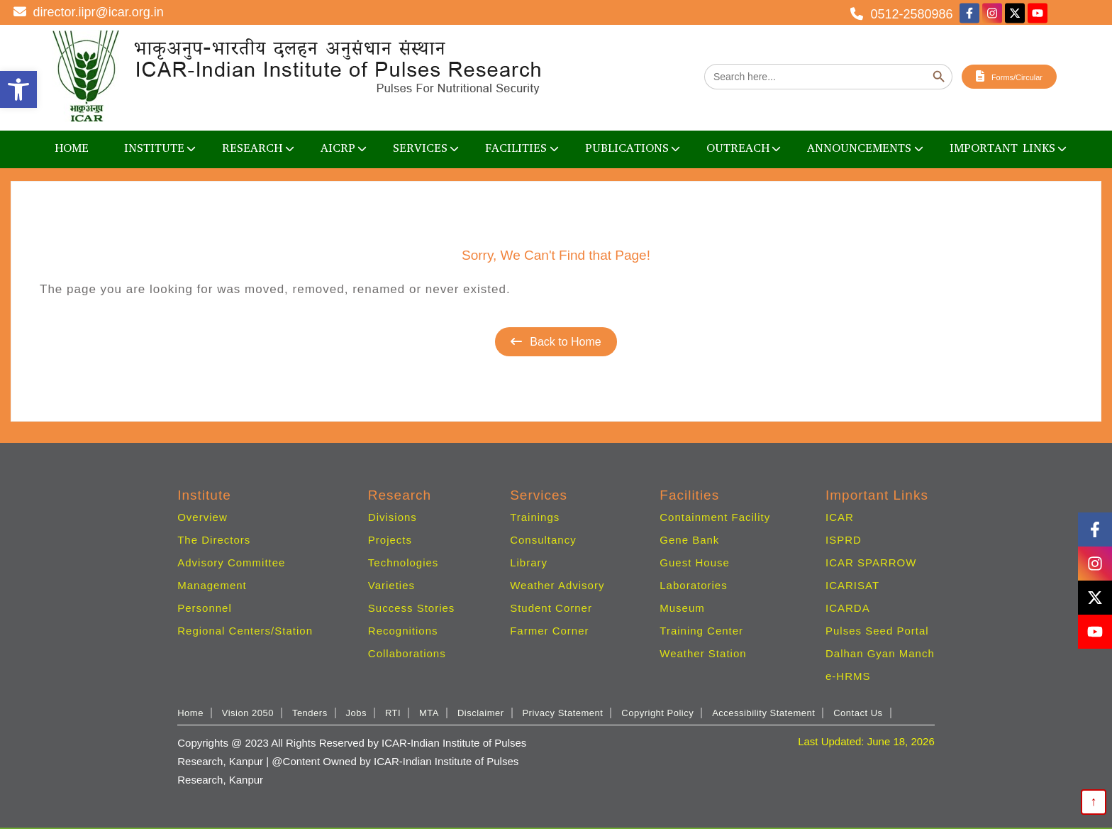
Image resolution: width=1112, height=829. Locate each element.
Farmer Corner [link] (549, 631)
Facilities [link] (516, 148)
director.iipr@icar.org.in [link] (88, 12)
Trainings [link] (535, 517)
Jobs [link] (356, 713)
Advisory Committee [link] (231, 562)
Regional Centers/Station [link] (245, 631)
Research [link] (252, 148)
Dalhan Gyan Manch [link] (880, 653)
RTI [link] (393, 713)
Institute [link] (154, 148)
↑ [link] (1094, 801)
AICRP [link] (338, 148)
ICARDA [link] (847, 608)
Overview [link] (202, 517)
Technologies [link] (403, 562)
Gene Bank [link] (689, 540)
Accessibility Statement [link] (763, 713)
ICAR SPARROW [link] (870, 562)
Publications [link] (627, 148)
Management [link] (212, 585)
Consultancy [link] (543, 540)
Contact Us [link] (857, 713)
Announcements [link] (859, 148)
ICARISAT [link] (852, 585)
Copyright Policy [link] (657, 713)
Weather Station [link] (703, 653)
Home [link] (72, 148)
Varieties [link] (391, 585)
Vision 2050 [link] (248, 713)
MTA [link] (429, 713)
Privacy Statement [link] (562, 713)
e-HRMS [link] (848, 676)
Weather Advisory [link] (557, 585)
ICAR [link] (839, 517)
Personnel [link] (204, 608)
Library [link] (528, 562)
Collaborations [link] (407, 653)
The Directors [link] (213, 540)
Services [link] (420, 148)
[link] (18, 89)
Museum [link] (682, 608)
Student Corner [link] (551, 608)
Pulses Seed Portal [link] (877, 631)
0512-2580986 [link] (901, 13)
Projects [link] (390, 540)
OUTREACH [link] (737, 148)
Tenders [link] (310, 713)
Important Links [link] (1002, 148)
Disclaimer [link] (480, 713)
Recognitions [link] (403, 631)
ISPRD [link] (843, 540)
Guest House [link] (695, 562)
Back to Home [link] (556, 342)
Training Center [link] (701, 631)
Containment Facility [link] (715, 517)
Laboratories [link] (693, 585)
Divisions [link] (392, 517)
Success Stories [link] (411, 608)
